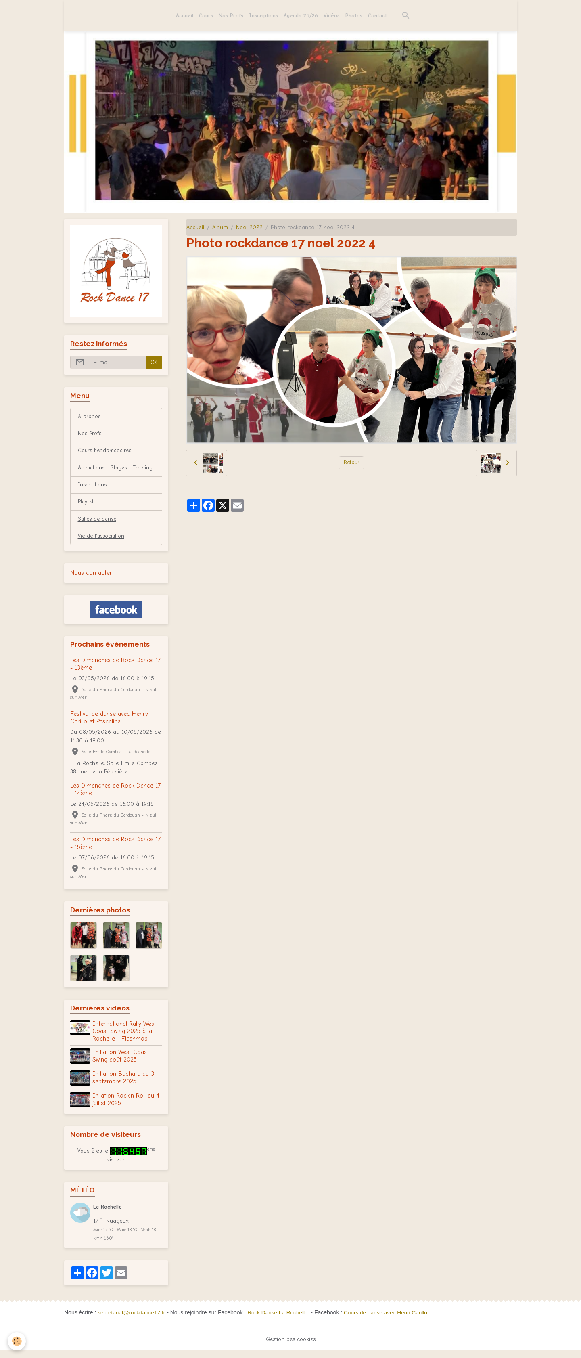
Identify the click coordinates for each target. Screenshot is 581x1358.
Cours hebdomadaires (106, 451)
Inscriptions (263, 15)
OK (154, 362)
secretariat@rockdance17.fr (132, 1321)
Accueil (184, 15)
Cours (206, 15)
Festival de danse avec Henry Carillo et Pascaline (109, 728)
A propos (89, 416)
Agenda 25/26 (301, 15)
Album (220, 227)
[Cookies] (17, 1341)
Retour (351, 462)
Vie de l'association (102, 546)
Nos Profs (231, 15)
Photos (353, 15)
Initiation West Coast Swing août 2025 (121, 1066)
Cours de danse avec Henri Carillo (391, 1321)
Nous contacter (91, 583)
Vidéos (332, 15)
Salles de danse (98, 529)
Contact (377, 15)
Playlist (86, 512)
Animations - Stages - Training (105, 473)
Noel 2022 (249, 227)
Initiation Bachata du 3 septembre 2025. (124, 1087)
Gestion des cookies (290, 1347)
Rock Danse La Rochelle (280, 1321)
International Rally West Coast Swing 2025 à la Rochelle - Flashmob (125, 1042)
